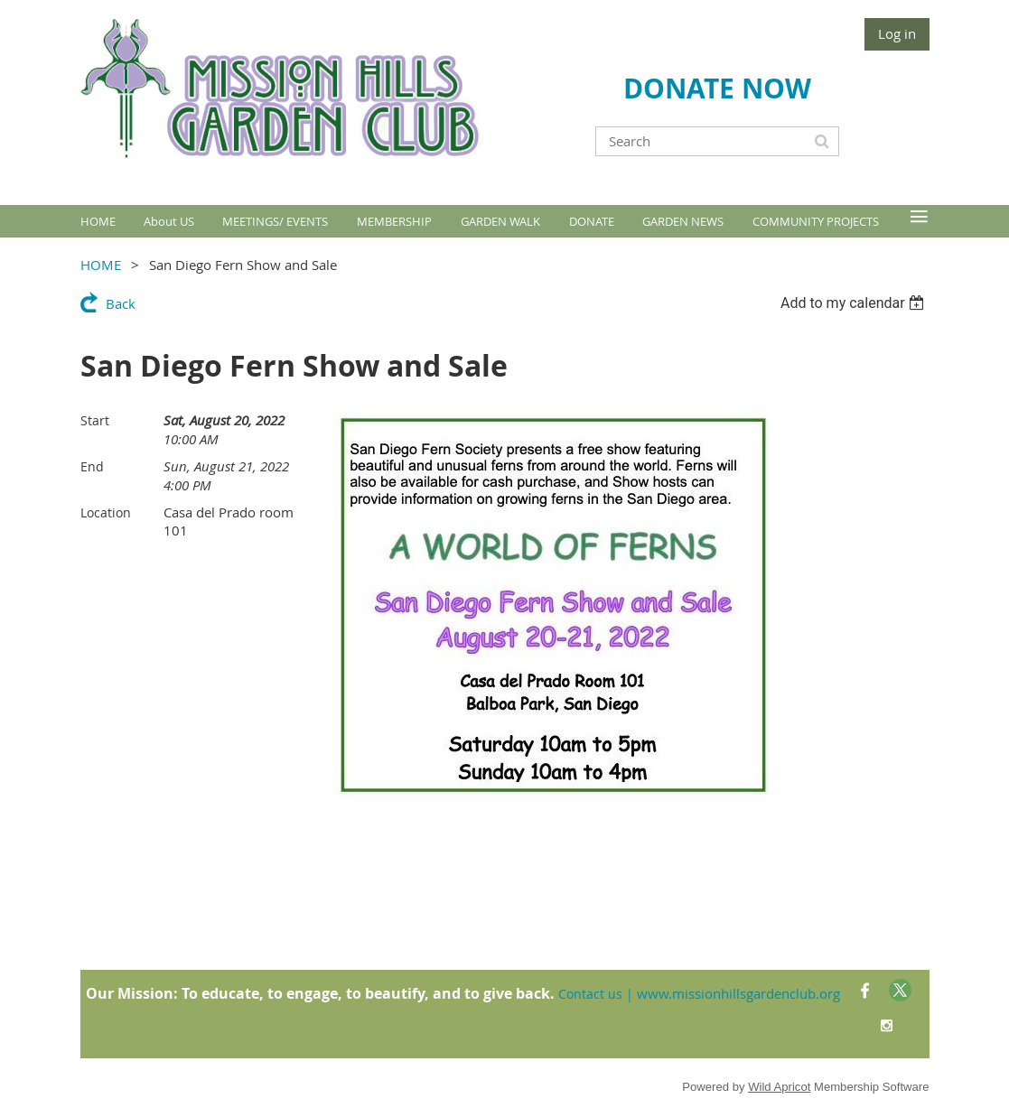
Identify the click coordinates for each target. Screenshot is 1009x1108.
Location (105, 512)
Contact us (590, 993)
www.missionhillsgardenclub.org (738, 993)
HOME (100, 265)
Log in (897, 33)
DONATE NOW (717, 88)
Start (94, 420)
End (92, 466)
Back (120, 303)
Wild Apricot (779, 1087)
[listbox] (855, 303)
